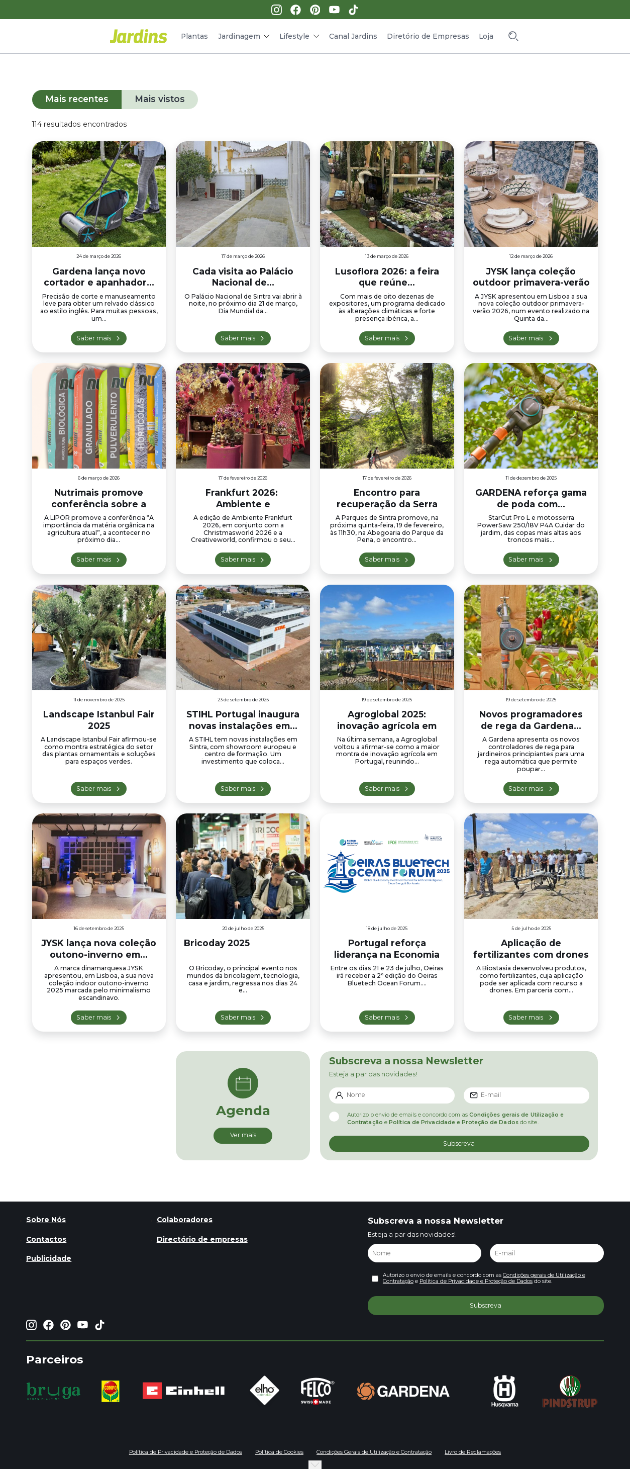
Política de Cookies (279, 1452)
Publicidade (48, 1258)
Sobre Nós (46, 1220)
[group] (53, 1391)
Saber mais (93, 338)
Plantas (194, 36)
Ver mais (243, 1135)
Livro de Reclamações (473, 1452)
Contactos (46, 1239)
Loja (486, 36)
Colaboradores (185, 1220)
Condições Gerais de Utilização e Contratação (374, 1452)
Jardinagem (239, 36)
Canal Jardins (353, 36)
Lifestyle (294, 36)
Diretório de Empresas (428, 36)
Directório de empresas (202, 1239)
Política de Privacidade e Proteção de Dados (453, 1122)
